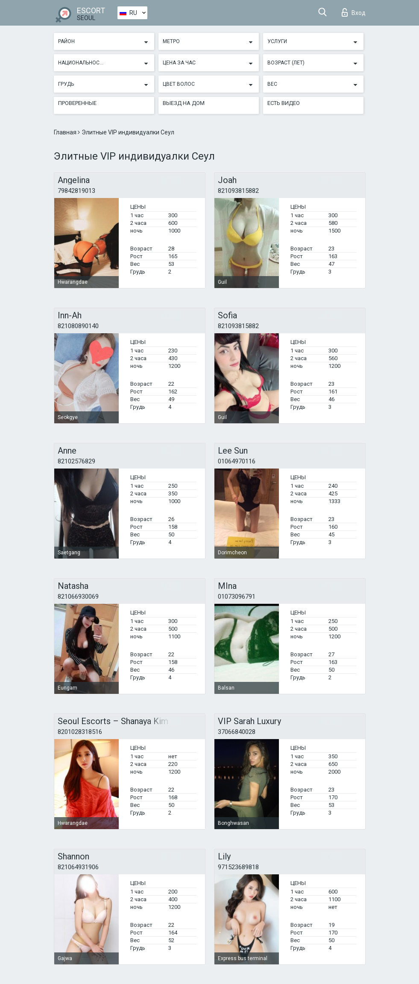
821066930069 (78, 596)
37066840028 (236, 732)
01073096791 (236, 596)
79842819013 (76, 191)
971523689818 (238, 867)
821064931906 (78, 867)
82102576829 (76, 461)
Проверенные (77, 103)
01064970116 (236, 461)
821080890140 (78, 326)
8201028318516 (80, 732)
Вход (354, 12)
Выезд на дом (184, 103)
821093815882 (238, 191)
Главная (66, 132)
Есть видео (283, 103)
